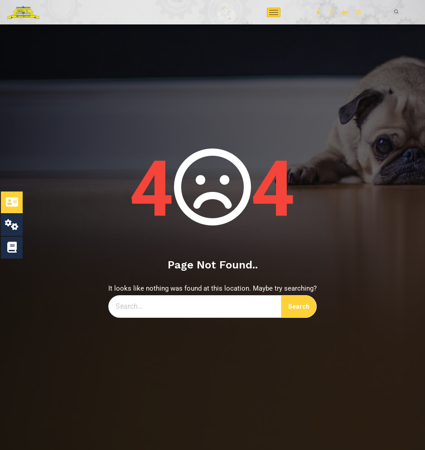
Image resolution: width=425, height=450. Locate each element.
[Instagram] (358, 12)
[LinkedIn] (345, 12)
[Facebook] (317, 12)
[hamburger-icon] (273, 12)
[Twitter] (331, 12)
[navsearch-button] (392, 12)
